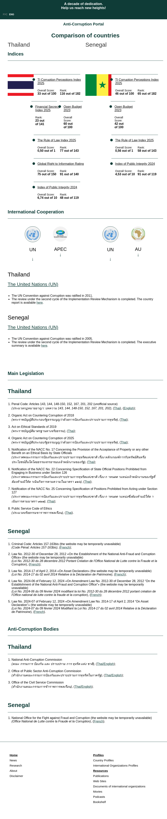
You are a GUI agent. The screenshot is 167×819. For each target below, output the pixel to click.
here (40, 302)
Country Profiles (103, 760)
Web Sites (99, 781)
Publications (101, 776)
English (129, 408)
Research (16, 765)
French (65, 547)
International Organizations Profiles (115, 765)
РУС (5, 14)
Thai (117, 408)
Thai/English (105, 664)
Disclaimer (16, 776)
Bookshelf (99, 802)
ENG (11, 14)
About (13, 770)
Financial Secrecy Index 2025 (47, 108)
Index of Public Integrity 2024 (57, 187)
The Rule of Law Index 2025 (57, 140)
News (13, 760)
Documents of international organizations (119, 786)
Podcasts (99, 796)
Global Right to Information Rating (61, 163)
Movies (97, 791)
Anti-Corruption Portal (83, 24)
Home (14, 755)
